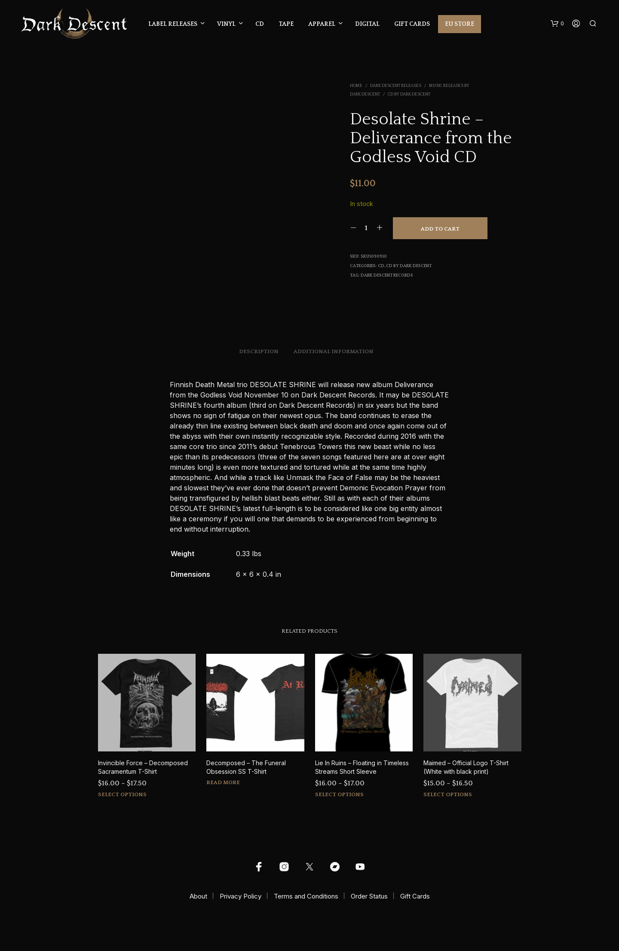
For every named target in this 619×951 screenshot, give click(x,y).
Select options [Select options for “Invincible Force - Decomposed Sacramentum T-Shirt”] (122, 794)
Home (356, 85)
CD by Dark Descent (409, 94)
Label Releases (172, 24)
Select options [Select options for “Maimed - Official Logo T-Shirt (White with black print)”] (447, 794)
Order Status (369, 896)
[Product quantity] (366, 228)
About (198, 896)
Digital (367, 24)
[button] (557, 23)
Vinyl (226, 24)
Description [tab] (259, 351)
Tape (286, 24)
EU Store (459, 24)
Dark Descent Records (387, 275)
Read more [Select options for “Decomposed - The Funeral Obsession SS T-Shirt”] (223, 782)
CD (259, 24)
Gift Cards (412, 24)
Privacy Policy (240, 896)
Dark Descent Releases (395, 85)
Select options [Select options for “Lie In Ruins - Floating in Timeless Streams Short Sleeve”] (339, 794)
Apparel (321, 24)
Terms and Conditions (306, 896)
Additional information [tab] (334, 351)
